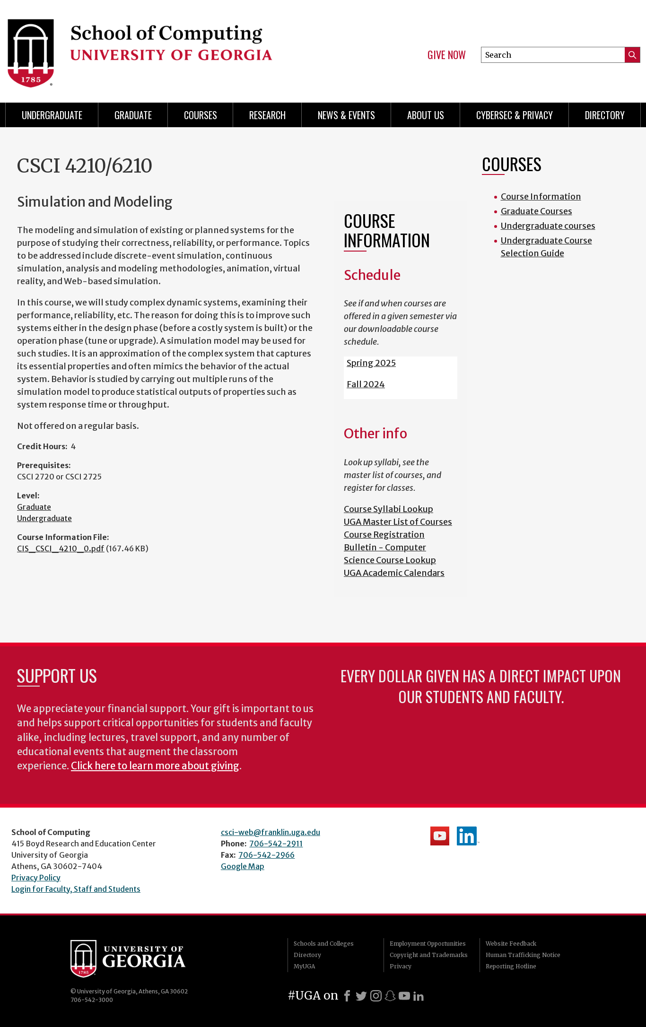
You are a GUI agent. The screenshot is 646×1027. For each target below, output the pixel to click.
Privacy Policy (36, 877)
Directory (605, 115)
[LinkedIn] (418, 995)
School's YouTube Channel (439, 836)
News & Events (346, 115)
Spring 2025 (371, 362)
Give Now (447, 55)
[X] (361, 995)
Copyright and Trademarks (429, 954)
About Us (425, 115)
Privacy (400, 966)
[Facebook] (347, 995)
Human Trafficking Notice (523, 954)
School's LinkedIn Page (468, 836)
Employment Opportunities (428, 943)
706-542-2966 (266, 855)
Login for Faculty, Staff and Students (75, 889)
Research (267, 115)
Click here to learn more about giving (155, 766)
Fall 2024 (366, 384)
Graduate (133, 115)
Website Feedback (511, 943)
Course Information (541, 196)
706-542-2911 (276, 843)
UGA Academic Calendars (394, 572)
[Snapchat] (390, 995)
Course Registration (384, 534)
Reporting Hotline (511, 966)
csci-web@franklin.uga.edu (270, 832)
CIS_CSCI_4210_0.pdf (61, 548)
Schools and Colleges (324, 943)
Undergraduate (52, 115)
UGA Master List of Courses (398, 521)
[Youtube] (404, 995)
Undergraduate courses (548, 225)
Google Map (242, 866)
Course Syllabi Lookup (388, 509)
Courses (200, 115)
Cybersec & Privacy (514, 115)
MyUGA (304, 966)
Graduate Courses (536, 211)
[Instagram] (376, 995)
